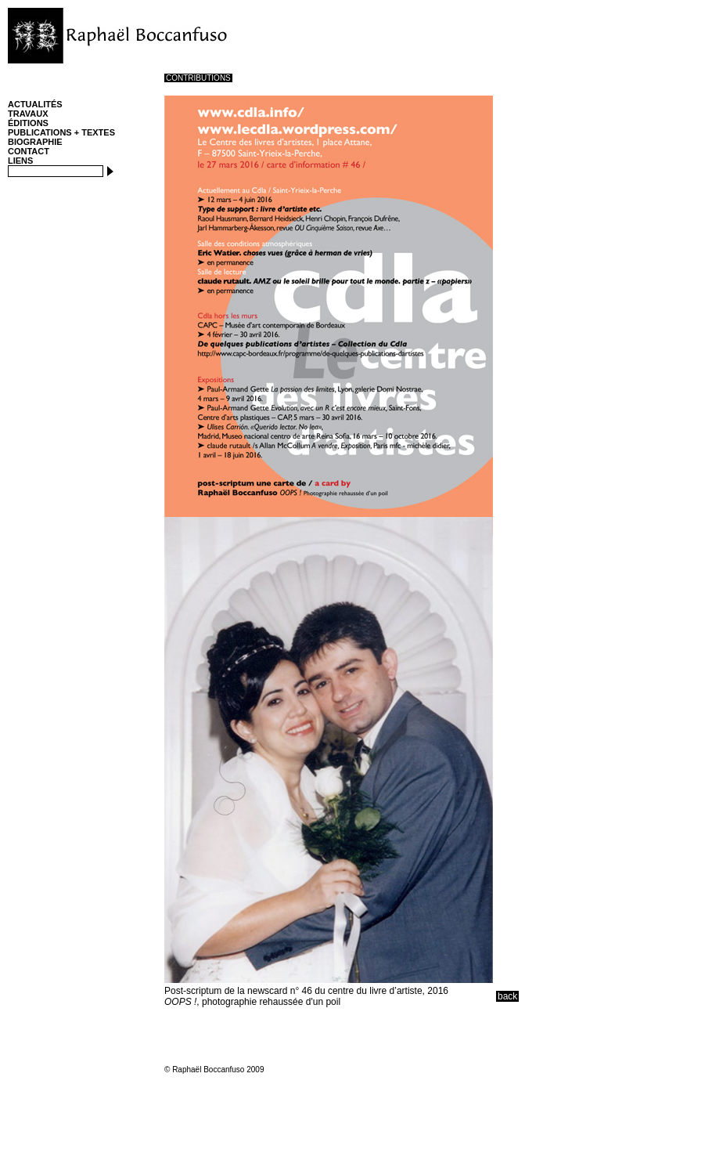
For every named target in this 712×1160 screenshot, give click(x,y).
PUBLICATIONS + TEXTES (61, 132)
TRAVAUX (28, 113)
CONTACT (28, 151)
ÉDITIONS (28, 123)
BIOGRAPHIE (35, 141)
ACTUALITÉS (35, 104)
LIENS (20, 160)
